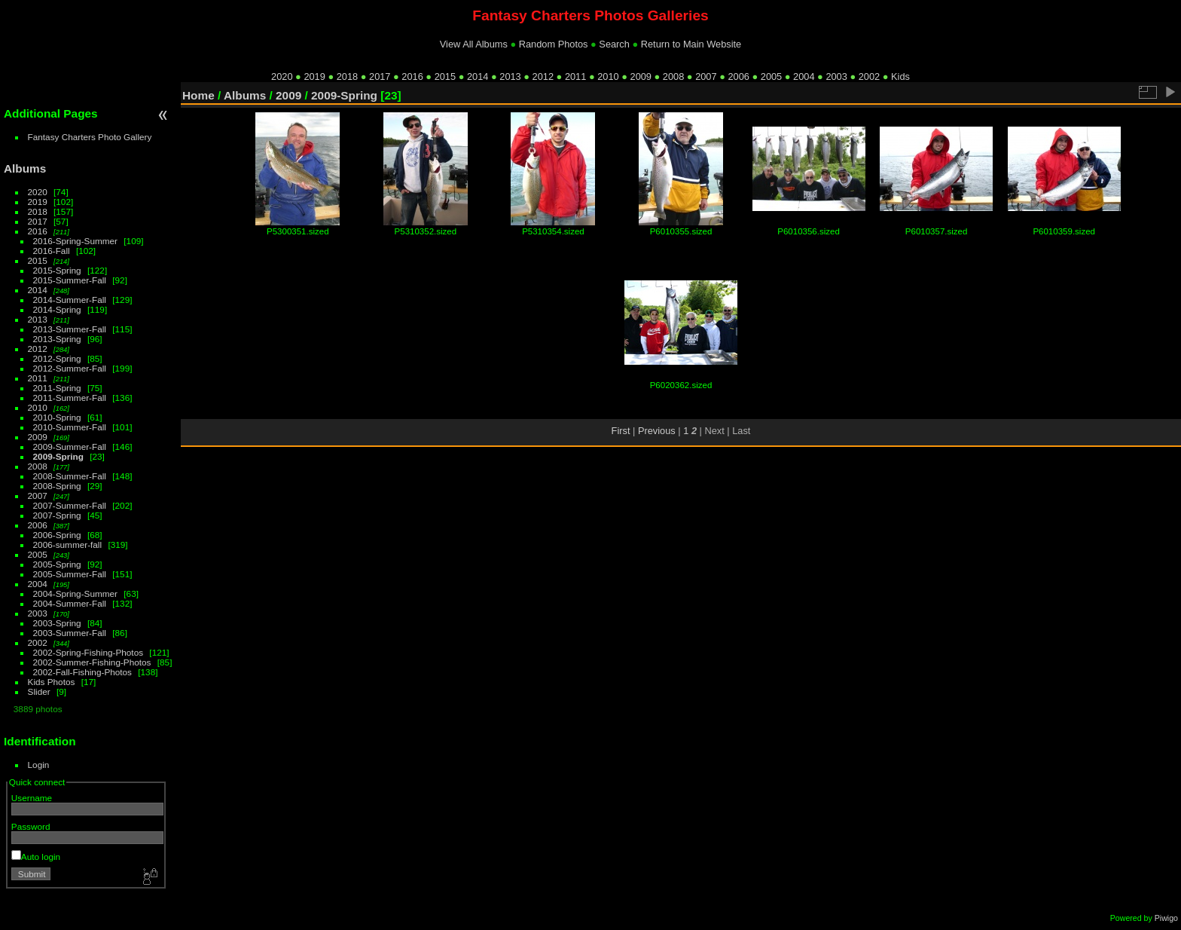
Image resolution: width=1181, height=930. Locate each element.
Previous (657, 430)
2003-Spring (57, 623)
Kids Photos (51, 682)
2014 (477, 76)
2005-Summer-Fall (69, 574)
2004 (803, 76)
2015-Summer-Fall (69, 280)
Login (39, 764)
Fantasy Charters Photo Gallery (90, 137)
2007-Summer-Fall (69, 505)
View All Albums (474, 44)
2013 (509, 76)
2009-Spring (58, 456)
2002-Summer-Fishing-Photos (92, 662)
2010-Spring (57, 417)
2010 (607, 76)
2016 (412, 76)
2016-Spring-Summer (75, 241)
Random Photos (553, 44)
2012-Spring (57, 358)
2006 (738, 76)
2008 (673, 76)
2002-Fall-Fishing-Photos (82, 672)
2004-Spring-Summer (75, 593)
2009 (641, 76)
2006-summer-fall (67, 544)
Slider (39, 691)
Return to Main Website (691, 44)
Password (30, 826)
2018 (347, 76)
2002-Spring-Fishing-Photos (88, 652)
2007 (705, 76)
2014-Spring (57, 309)
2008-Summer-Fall (69, 476)
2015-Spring (57, 270)
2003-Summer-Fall (69, 633)
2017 (379, 76)
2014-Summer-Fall (69, 299)
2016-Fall (51, 250)
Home (198, 95)
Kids (900, 76)
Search (614, 44)
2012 (543, 76)
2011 (575, 76)
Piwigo (1166, 917)
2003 (836, 76)
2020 (281, 76)
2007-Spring (57, 515)
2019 (314, 76)
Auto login (35, 856)
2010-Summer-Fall (69, 427)
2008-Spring (57, 486)
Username (31, 798)
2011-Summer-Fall (69, 397)
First (621, 430)
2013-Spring (57, 339)
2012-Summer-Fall (69, 368)
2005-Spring (57, 564)
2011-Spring (57, 388)
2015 (445, 76)
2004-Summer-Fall (69, 603)
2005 (771, 76)
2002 (869, 76)
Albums (25, 168)
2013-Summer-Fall (69, 329)
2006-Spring (57, 535)
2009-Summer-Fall (69, 446)
